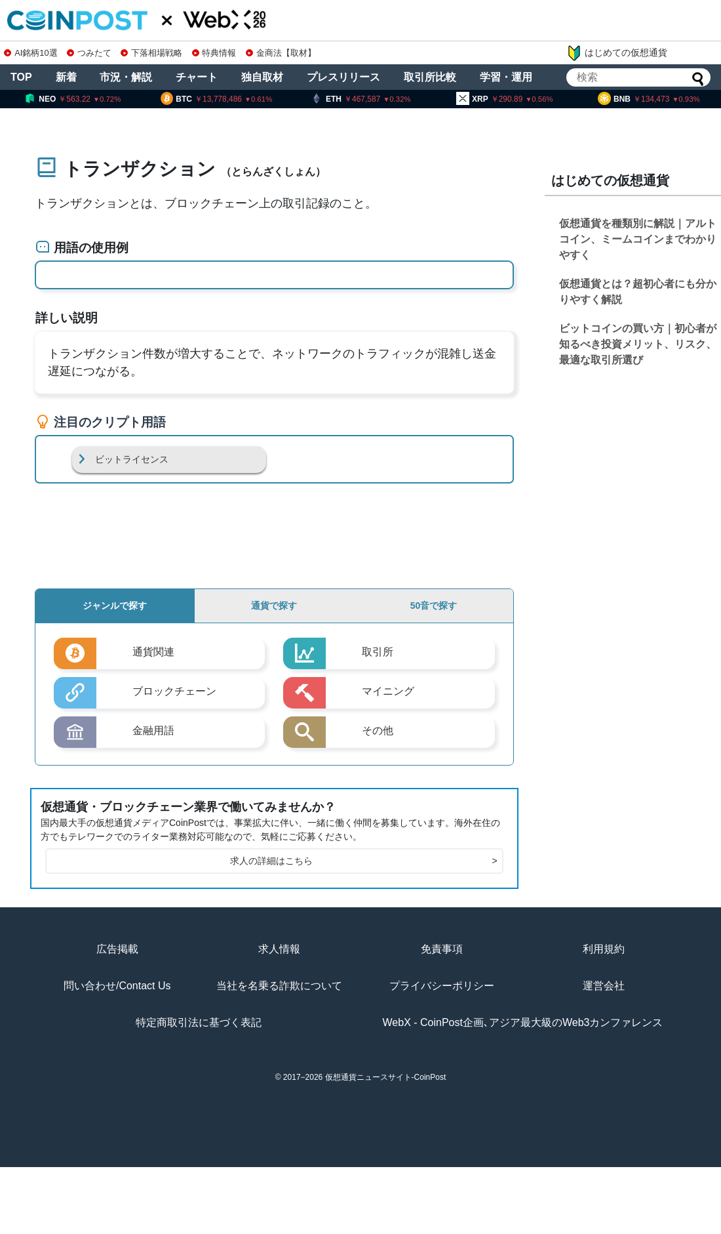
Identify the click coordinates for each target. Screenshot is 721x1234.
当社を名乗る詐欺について (279, 985)
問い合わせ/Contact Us (117, 985)
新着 (66, 77)
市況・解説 (126, 77)
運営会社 (604, 985)
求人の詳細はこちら (363, 861)
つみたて (89, 53)
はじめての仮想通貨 (616, 53)
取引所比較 (430, 77)
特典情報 (214, 53)
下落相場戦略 (151, 53)
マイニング (388, 691)
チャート (197, 77)
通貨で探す (274, 605)
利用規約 (604, 949)
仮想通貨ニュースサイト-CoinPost (385, 1077)
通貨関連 (153, 651)
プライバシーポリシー (441, 985)
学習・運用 (506, 77)
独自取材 (262, 77)
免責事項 (442, 949)
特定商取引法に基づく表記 (199, 1022)
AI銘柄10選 (30, 53)
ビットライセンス (131, 459)
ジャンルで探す (115, 605)
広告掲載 (117, 949)
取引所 (377, 651)
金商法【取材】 (281, 53)
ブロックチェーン (174, 691)
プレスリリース (343, 77)
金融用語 (153, 730)
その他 (377, 730)
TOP (21, 77)
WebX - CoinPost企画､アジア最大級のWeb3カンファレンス (523, 1022)
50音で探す (434, 605)
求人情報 (279, 949)
